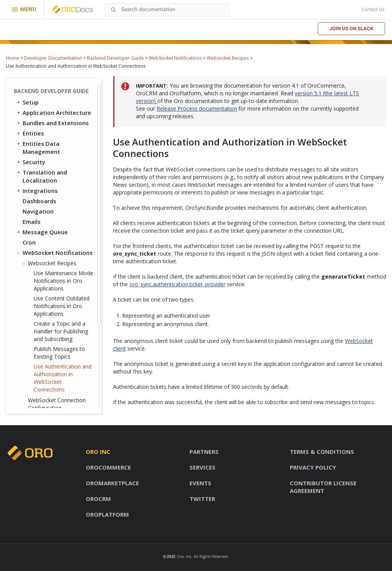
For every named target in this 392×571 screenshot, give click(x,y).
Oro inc (98, 451)
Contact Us (372, 9)
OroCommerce (108, 467)
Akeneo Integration (50, 380)
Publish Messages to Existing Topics (59, 241)
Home (12, 58)
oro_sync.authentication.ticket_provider (177, 284)
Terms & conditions (322, 451)
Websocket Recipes (228, 58)
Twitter (202, 498)
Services (202, 467)
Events (200, 483)
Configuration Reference (54, 349)
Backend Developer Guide (115, 58)
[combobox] (167, 9)
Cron (29, 131)
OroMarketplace (112, 483)
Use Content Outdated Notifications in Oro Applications (62, 194)
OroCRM (98, 498)
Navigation (38, 100)
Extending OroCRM (45, 360)
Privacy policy (313, 467)
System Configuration (53, 339)
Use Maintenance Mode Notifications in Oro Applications (63, 169)
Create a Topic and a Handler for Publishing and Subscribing (61, 220)
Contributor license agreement (323, 486)
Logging (34, 329)
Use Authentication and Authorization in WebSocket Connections (62, 266)
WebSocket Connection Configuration (57, 292)
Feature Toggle (44, 318)
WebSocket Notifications (175, 58)
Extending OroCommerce (54, 370)
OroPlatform (107, 514)
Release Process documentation (197, 108)
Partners (204, 451)
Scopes (32, 308)
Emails (32, 110)
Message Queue (42, 120)
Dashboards (39, 89)
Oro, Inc (184, 556)
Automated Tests (44, 391)
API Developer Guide (47, 401)
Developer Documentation (53, 58)
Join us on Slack (351, 28)
